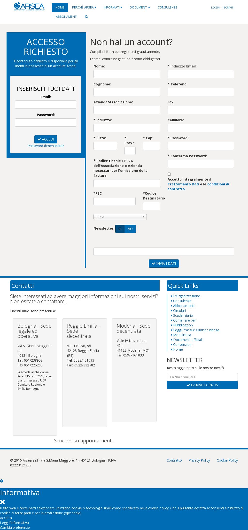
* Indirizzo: (102, 120)
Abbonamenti (66, 17)
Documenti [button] (140, 7)
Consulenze (167, 7)
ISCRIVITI (228, 7)
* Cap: (148, 138)
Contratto (174, 460)
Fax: (171, 102)
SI (120, 228)
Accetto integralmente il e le (198, 184)
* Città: (99, 138)
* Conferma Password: (187, 156)
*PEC (97, 193)
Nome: (99, 66)
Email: (45, 96)
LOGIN (215, 7)
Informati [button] (113, 7)
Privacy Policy (199, 460)
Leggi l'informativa (14, 522)
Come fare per (183, 320)
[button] (86, 16)
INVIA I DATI (164, 263)
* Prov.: (129, 140)
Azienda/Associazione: (113, 102)
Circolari (178, 310)
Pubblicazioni (182, 325)
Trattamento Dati (183, 184)
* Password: (178, 138)
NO (130, 228)
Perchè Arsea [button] (84, 7)
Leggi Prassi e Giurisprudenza (195, 330)
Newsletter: (103, 228)
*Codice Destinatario (151, 195)
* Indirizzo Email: (182, 66)
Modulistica (181, 334)
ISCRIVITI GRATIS (202, 385)
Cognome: (102, 84)
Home (59, 7)
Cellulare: (176, 120)
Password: (46, 114)
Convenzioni (181, 344)
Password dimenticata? (46, 145)
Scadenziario (182, 315)
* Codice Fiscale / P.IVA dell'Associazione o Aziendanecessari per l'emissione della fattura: (120, 168)
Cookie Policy (227, 460)
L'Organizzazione (185, 296)
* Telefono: (177, 84)
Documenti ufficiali (186, 339)
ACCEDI (46, 139)
